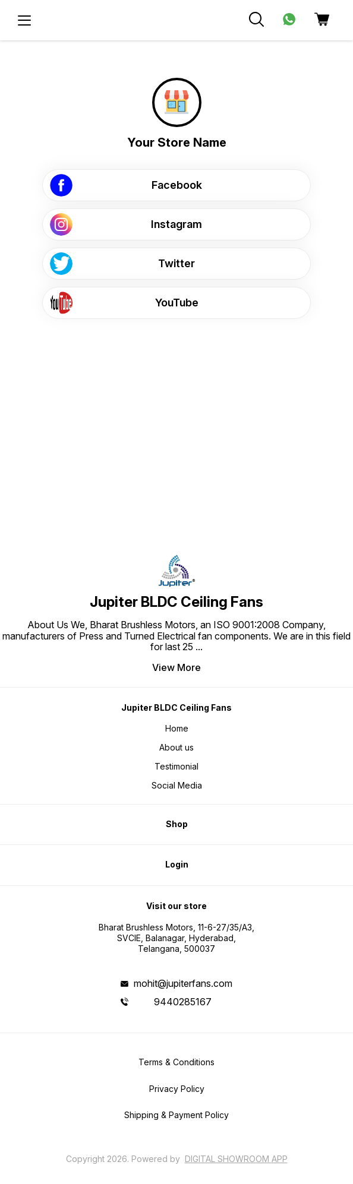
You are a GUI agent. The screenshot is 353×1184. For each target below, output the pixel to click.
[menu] (24, 20)
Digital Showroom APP (236, 1159)
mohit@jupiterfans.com (183, 983)
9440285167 (183, 1001)
